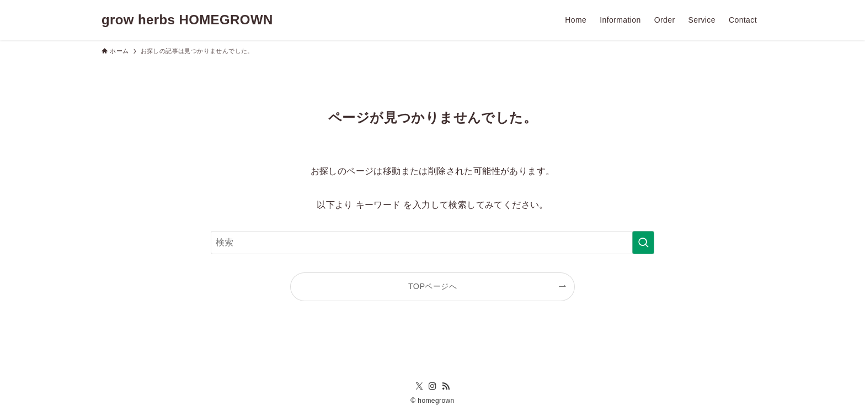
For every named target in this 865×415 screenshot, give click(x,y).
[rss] (446, 386)
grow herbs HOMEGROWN (187, 20)
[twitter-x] (419, 386)
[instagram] (432, 386)
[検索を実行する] (643, 242)
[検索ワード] (432, 242)
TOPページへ (432, 286)
